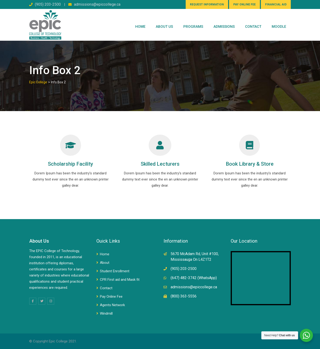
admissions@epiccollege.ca (97, 4)
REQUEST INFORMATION (207, 4)
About (104, 263)
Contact (106, 288)
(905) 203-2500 (48, 4)
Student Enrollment (114, 271)
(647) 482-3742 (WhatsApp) (194, 278)
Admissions (224, 26)
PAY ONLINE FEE (244, 4)
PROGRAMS (193, 26)
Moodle (279, 26)
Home (140, 26)
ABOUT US (164, 26)
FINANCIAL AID (276, 4)
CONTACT (253, 26)
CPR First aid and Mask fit (119, 279)
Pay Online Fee (111, 296)
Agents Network (112, 305)
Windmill (106, 313)
